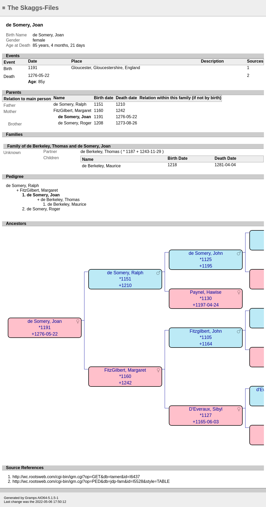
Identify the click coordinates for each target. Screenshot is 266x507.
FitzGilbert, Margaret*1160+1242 (125, 376)
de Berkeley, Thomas (100, 151)
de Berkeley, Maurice (101, 166)
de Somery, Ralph (70, 104)
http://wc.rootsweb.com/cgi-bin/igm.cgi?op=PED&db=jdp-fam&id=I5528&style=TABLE (91, 481)
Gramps (31, 498)
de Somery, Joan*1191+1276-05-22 (45, 328)
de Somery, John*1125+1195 (206, 260)
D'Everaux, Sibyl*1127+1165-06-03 (206, 415)
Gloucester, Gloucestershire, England (105, 67)
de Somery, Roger (74, 123)
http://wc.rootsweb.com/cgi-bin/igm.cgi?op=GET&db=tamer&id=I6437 (76, 477)
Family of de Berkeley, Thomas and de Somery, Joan (59, 146)
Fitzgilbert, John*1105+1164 (206, 337)
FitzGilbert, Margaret (72, 110)
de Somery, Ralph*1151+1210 (125, 279)
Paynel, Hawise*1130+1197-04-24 (205, 299)
